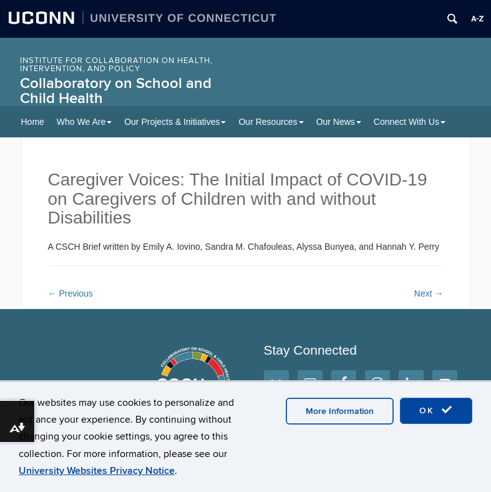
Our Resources (270, 122)
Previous (70, 293)
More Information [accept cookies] (340, 411)
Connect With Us (409, 122)
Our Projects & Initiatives (175, 122)
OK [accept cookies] (436, 410)
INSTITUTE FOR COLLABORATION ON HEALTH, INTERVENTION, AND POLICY (116, 65)
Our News (338, 122)
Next (429, 293)
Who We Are (84, 122)
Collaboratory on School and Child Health (115, 90)
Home (32, 122)
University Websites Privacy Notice (97, 471)
